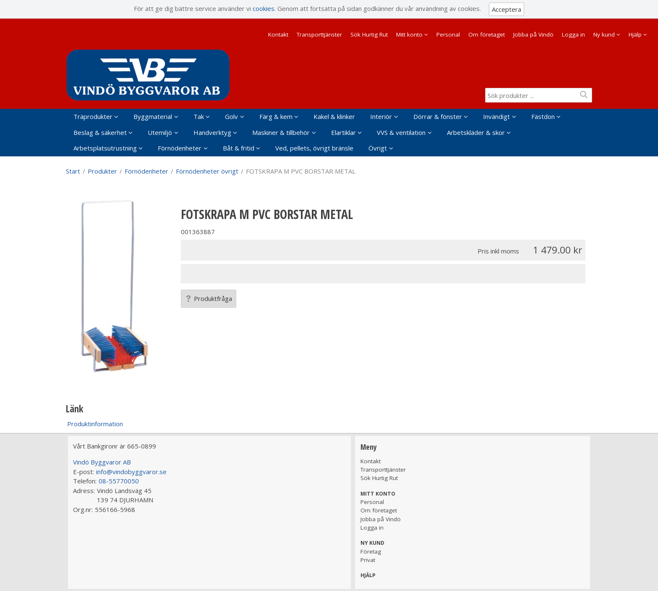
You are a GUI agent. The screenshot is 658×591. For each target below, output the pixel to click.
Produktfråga (208, 298)
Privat (367, 560)
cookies (263, 8)
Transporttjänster (319, 34)
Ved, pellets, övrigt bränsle (314, 148)
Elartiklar (343, 132)
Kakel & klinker (334, 116)
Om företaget (486, 34)
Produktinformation (95, 424)
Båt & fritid (238, 148)
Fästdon (543, 116)
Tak (198, 116)
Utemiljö (160, 132)
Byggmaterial (152, 116)
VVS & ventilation (401, 132)
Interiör (381, 116)
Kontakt (278, 34)
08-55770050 (119, 481)
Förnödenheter (179, 148)
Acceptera (506, 9)
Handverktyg (212, 132)
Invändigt (496, 116)
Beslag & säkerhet (100, 132)
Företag (370, 551)
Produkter (102, 171)
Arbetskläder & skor (476, 132)
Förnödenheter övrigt (207, 171)
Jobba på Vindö (533, 34)
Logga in (573, 34)
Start (73, 171)
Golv (231, 116)
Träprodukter (92, 116)
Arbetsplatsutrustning (105, 148)
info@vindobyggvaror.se (131, 471)
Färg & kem (275, 116)
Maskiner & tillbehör (281, 132)
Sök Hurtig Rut (369, 34)
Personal (448, 34)
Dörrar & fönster (437, 116)
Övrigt (377, 148)
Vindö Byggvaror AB (102, 462)
